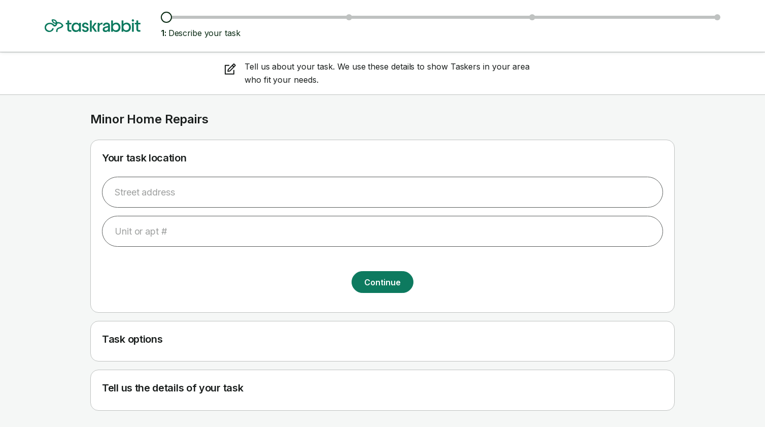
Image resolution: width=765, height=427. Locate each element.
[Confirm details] (717, 17)
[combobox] (382, 192)
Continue (382, 282)
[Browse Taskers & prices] (349, 17)
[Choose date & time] (532, 17)
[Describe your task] (166, 17)
